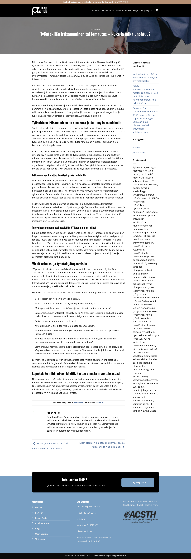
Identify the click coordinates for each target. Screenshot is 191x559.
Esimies (137, 147)
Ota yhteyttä (146, 10)
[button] (121, 2)
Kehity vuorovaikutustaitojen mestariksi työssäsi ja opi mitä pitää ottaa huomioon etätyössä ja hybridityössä (146, 94)
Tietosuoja (40, 539)
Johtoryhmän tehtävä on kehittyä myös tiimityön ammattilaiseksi (145, 77)
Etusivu (39, 507)
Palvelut (96, 10)
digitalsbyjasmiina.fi (116, 555)
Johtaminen (95, 29)
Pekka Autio (108, 10)
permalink (100, 403)
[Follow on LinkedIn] (157, 10)
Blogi (135, 10)
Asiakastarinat (123, 10)
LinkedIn (81, 518)
